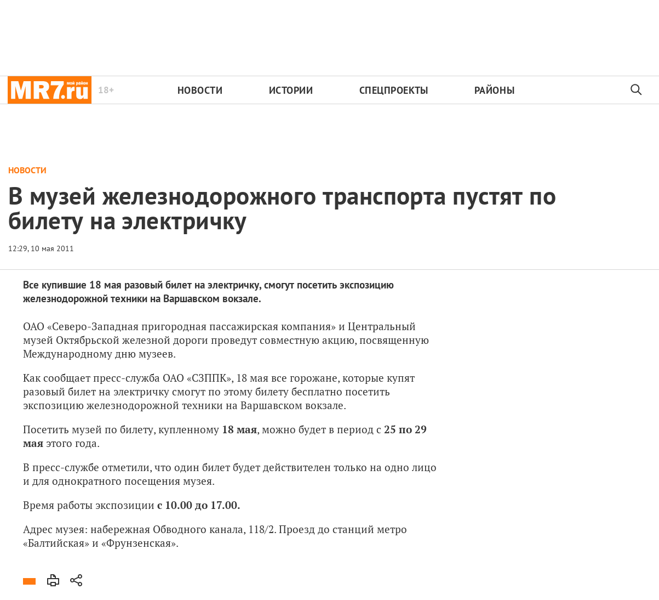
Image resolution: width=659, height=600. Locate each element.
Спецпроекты (393, 90)
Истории (291, 90)
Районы (494, 90)
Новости (200, 90)
